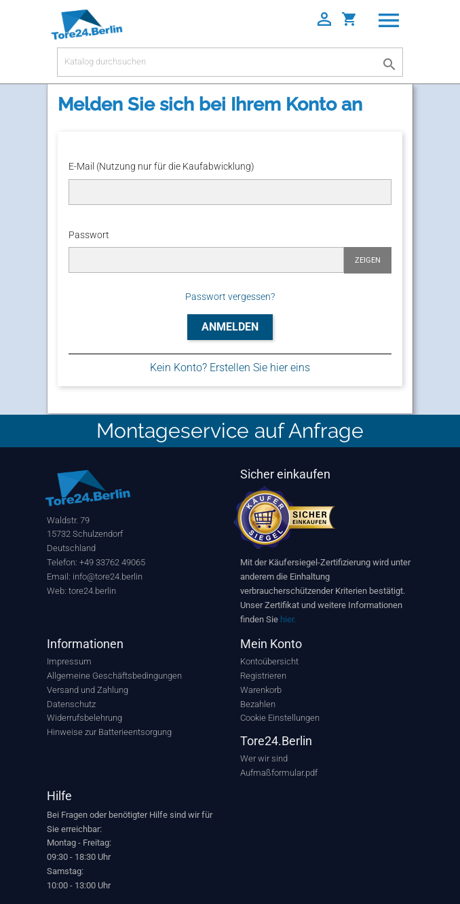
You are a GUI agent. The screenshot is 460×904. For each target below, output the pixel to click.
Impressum (69, 661)
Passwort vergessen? (230, 296)
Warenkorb (261, 690)
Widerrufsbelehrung (84, 718)
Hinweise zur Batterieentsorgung (109, 732)
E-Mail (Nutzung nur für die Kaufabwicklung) (161, 166)
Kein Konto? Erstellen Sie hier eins (230, 367)
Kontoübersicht (269, 661)
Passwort (89, 234)
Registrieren (263, 676)
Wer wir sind (264, 758)
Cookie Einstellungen (280, 718)
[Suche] (230, 62)
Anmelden (230, 326)
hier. (288, 619)
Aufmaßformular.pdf (279, 773)
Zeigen (368, 260)
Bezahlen (257, 704)
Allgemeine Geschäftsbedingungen (114, 676)
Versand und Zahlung (87, 690)
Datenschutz (71, 704)
